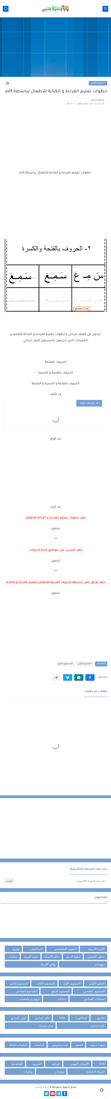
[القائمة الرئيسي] (105, 9)
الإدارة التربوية (96, 948)
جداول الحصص (96, 956)
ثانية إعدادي (98, 1025)
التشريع (37, 1063)
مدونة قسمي (42, 1087)
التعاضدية (17, 1063)
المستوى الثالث (45, 983)
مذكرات (12, 956)
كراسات (39, 1044)
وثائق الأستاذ (47, 964)
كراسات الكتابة (18, 1044)
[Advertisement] (55, 47)
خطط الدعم (73, 956)
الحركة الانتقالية (95, 1071)
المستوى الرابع (60, 991)
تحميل (55, 561)
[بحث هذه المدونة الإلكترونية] (61, 880)
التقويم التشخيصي (65, 948)
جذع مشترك (46, 1025)
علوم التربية (31, 956)
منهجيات (100, 964)
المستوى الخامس (94, 991)
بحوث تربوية (97, 1044)
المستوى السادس (26, 991)
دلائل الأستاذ (52, 956)
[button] (90, 677)
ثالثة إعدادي (42, 1018)
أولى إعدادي (18, 1018)
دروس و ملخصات (29, 998)
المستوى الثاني (19, 983)
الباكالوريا (81, 1018)
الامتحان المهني (79, 1063)
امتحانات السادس (94, 998)
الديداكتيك (37, 948)
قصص (79, 1044)
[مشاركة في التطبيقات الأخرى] (56, 677)
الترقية (56, 1063)
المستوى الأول (65, 664)
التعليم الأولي (98, 83)
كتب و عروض (60, 1044)
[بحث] (5, 9)
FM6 (102, 1063)
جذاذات (61, 998)
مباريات (59, 1071)
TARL (62, 1018)
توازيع (16, 948)
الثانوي (101, 1018)
